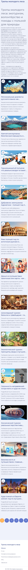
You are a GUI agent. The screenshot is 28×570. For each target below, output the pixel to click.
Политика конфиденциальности (10, 557)
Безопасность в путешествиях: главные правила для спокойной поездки (12, 461)
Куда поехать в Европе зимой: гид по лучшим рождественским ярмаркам (13, 497)
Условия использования (8, 554)
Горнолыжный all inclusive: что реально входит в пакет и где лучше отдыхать (13, 169)
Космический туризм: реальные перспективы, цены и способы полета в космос (12, 424)
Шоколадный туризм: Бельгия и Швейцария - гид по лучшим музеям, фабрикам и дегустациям (13, 314)
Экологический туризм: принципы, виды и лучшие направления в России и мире (13, 351)
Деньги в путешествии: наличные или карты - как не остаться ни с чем (14, 277)
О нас (2, 551)
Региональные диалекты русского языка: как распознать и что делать (12, 98)
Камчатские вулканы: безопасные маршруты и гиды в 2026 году (12, 135)
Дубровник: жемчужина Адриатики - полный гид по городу (13, 204)
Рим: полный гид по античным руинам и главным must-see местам (12, 240)
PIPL (2, 559)
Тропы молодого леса (13, 1)
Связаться (4, 562)
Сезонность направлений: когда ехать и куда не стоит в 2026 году (13, 387)
